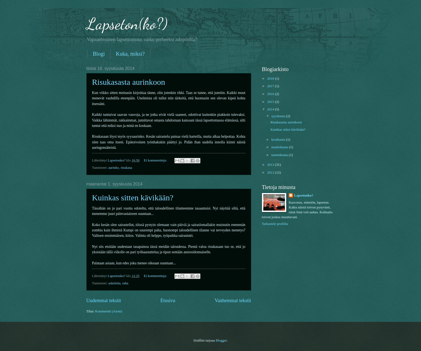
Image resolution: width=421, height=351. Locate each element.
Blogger (221, 340)
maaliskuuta (280, 147)
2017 (271, 86)
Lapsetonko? (303, 195)
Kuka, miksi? (130, 54)
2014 (271, 109)
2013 (271, 165)
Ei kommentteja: (156, 160)
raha (125, 283)
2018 (271, 78)
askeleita (114, 283)
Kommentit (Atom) (108, 311)
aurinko (113, 168)
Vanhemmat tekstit (233, 300)
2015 (271, 102)
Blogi (99, 54)
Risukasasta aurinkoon (128, 81)
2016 (271, 94)
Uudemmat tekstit (103, 300)
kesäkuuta (278, 139)
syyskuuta (278, 116)
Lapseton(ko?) (126, 23)
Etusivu (167, 300)
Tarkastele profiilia (275, 224)
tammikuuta (280, 155)
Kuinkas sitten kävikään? (133, 197)
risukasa (126, 168)
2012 (271, 172)
